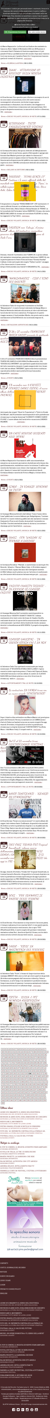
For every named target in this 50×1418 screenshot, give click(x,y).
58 (38, 1057)
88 (45, 1063)
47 (2, 1057)
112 (37, 1068)
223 (7, 1095)
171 (34, 1082)
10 (23, 1049)
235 (11, 1098)
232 (44, 1095)
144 (22, 1076)
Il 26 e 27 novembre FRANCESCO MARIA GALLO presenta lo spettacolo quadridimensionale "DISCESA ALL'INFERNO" (24, 336)
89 (2, 1065)
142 (14, 1076)
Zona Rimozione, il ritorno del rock (25, 1376)
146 (30, 1076)
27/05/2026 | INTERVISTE (9, 1149)
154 (14, 1079)
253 (40, 1100)
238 (23, 1098)
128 (7, 1073)
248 (20, 1100)
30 (41, 1052)
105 (10, 1068)
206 (31, 1090)
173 (42, 1082)
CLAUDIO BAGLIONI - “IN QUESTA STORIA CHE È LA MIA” (28, 641)
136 (37, 1073)
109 (26, 1068)
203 (18, 1090)
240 (31, 1098)
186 (46, 1084)
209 (43, 1090)
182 (30, 1084)
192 (22, 1087)
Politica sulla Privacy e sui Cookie (25, 27)
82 (25, 1063)
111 (34, 1068)
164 (6, 1082)
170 (30, 1082)
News (3, 63)
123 (32, 1071)
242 (40, 1098)
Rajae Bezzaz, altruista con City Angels (18, 1161)
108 (22, 1068)
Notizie (3, 1272)
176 (7, 1084)
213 (14, 1092)
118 (14, 1071)
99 (35, 1065)
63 (9, 1060)
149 (42, 1076)
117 (10, 1071)
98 (31, 1065)
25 (24, 1052)
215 (22, 1092)
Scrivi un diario (7, 1276)
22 (15, 1052)
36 (12, 1055)
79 (16, 1063)
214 (18, 1092)
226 (19, 1095)
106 (14, 1068)
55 (28, 1057)
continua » (28, 58)
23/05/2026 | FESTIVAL (8, 1173)
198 (45, 1087)
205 (27, 1090)
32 (47, 1052)
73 (41, 1060)
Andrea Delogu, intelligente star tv (17, 1166)
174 (46, 1082)
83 (29, 1063)
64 (12, 1060)
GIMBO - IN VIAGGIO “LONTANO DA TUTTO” (28, 488)
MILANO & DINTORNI (16, 170)
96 (25, 1065)
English (3, 1293)
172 (38, 1082)
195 (34, 1087)
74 (45, 1060)
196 (38, 1087)
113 (41, 1068)
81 (22, 1063)
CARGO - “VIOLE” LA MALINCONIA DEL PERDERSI (26, 948)
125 (40, 1071)
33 (2, 1055)
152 (6, 1079)
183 (34, 1084)
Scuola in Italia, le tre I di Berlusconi (18, 1152)
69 (28, 1060)
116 (6, 1071)
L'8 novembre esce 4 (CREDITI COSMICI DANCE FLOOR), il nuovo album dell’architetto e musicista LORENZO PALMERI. (23, 390)
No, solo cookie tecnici (37, 32)
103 (3, 1068)
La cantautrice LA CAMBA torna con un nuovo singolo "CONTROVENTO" (28, 691)
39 (22, 1055)
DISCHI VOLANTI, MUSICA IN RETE (21, 116)
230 (36, 1095)
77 (9, 1063)
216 (26, 1092)
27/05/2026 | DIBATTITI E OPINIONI (12, 1154)
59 (42, 1057)
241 (36, 1098)
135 (33, 1073)
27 (31, 1052)
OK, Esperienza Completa (15, 32)
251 (32, 1100)
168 (22, 1082)
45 (42, 1055)
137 (41, 1073)
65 (15, 1060)
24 (21, 1052)
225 (15, 1095)
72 (38, 1060)
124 (36, 1071)
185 (42, 1084)
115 (3, 1071)
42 (32, 1055)
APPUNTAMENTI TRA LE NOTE (20, 683)
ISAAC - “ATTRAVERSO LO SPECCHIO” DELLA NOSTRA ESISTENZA (20, 73)
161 (41, 1079)
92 (12, 1065)
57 (35, 1057)
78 (12, 1063)
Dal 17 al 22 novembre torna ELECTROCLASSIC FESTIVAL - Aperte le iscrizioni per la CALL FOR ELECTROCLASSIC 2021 (22, 746)
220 (41, 1092)
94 (18, 1065)
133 (26, 1073)
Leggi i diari (5, 1280)
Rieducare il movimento (25, 1314)
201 (11, 1090)
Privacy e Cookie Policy (10, 1289)
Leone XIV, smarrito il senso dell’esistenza (25, 1113)
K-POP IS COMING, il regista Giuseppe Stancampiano (23, 1147)
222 (3, 1095)
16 (41, 1049)
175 (3, 1084)
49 (9, 1057)
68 (25, 1060)
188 (7, 1087)
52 (19, 1057)
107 (18, 1068)
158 (30, 1079)
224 (11, 1095)
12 (29, 1049)
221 (45, 1092)
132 (22, 1073)
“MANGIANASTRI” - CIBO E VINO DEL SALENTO (28, 280)
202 (14, 1090)
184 (38, 1084)
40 (25, 1055)
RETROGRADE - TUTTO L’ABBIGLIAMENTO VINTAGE (26, 125)
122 (29, 1071)
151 (3, 1079)
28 (34, 1052)
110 (30, 1068)
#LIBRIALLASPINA (15, 63)
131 (18, 1073)
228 (27, 1095)
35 (9, 1055)
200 (6, 1090)
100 (38, 1065)
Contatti (4, 1263)
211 (6, 1092)
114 (44, 1068)
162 (45, 1079)
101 (42, 1065)
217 (30, 1092)
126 (44, 1071)
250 (28, 1100)
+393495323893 (6, 1389)
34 (6, 1055)
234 (7, 1098)
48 (6, 1057)
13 (32, 1049)
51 (15, 1057)
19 (5, 1052)
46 (45, 1055)
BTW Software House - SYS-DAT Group (18, 1404)
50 (12, 1057)
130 (14, 1073)
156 (22, 1079)
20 (8, 1052)
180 (23, 1084)
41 (28, 1055)
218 (34, 1092)
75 (2, 1063)
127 (3, 1073)
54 (25, 1057)
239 (27, 1098)
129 (10, 1073)
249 (24, 1100)
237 (19, 1098)
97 (28, 1065)
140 (6, 1076)
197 (41, 1087)
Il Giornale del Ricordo (8, 1387)
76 (6, 1063)
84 (32, 1063)
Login (2, 1285)
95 (22, 1065)
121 (25, 1071)
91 (9, 1065)
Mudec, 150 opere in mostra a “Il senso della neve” (25, 1334)
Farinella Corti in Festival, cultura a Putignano (23, 1171)
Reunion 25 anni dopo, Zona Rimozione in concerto (25, 1118)
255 (3, 1103)
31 (44, 1052)
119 (17, 1071)
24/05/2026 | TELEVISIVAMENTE (11, 1168)
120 (21, 1071)
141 (10, 1076)
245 (7, 1100)
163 (3, 1082)
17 (45, 1049)
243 (44, 1098)
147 (34, 1076)
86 (38, 1063)
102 (46, 1065)
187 (3, 1087)
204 (23, 1090)
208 (39, 1090)
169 (26, 1082)
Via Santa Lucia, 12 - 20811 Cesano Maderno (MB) (33, 1387)
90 (5, 1065)
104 (6, 1068)
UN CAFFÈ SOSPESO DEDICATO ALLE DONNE (27, 435)
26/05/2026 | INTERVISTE (9, 1158)
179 (19, 1084)
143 (18, 1076)
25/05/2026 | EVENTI (7, 1163)
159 (34, 1079)
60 (45, 1057)
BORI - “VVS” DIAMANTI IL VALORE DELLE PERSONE (25, 897)
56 (32, 1057)
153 (10, 1079)
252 (36, 1100)
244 (3, 1100)
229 (31, 1095)
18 (2, 1052)
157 (26, 1079)
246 (11, 1100)
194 (30, 1087)
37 (15, 1055)
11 (26, 1049)
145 (26, 1076)
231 (40, 1095)
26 (28, 1052)
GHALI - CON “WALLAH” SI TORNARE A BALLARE (25, 539)
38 (19, 1055)
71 (35, 1060)
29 (37, 1052)
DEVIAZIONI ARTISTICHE (18, 325)
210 (3, 1092)
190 (14, 1087)
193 (26, 1087)
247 (15, 1100)
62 (5, 1060)
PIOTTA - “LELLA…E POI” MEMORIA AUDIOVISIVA (24, 998)
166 (14, 1082)
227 (23, 1095)
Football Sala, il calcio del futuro (25, 1137)
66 (18, 1060)
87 (42, 1063)
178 (15, 1084)
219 (38, 1092)
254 (44, 1100)
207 (35, 1090)
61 (2, 1060)
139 (3, 1076)
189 (10, 1087)
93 (15, 1065)
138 (45, 1073)
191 (18, 1087)
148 (38, 1076)
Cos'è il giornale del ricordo (13, 1267)
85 (35, 1063)
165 (10, 1082)
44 (39, 1055)
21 (11, 1052)
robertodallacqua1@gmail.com (22, 1389)
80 (19, 1063)
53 (22, 1057)
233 (3, 1098)
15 (38, 1049)
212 (10, 1092)
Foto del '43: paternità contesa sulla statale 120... (25, 1132)
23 (18, 1052)
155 (18, 1079)
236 (15, 1098)
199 (3, 1090)
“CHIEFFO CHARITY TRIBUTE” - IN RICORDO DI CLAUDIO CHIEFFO (23, 589)
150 (46, 1076)
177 (11, 1084)
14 (35, 1049)
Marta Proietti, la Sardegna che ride (17, 1156)
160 (38, 1079)
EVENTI (10, 378)
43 (35, 1055)
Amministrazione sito (39, 1404)
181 (26, 1084)
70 (32, 1060)
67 (22, 1060)
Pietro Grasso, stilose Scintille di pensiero (25, 1127)
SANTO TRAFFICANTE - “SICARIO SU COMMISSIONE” (28, 795)
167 (18, 1082)
